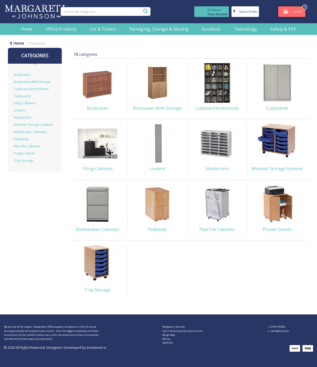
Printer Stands (24, 153)
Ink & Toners (103, 29)
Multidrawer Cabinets (30, 132)
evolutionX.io (96, 347)
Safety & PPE (283, 29)
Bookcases (22, 74)
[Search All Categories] (105, 11)
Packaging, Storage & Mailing (158, 29)
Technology (245, 29)
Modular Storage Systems (33, 124)
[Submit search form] (145, 11)
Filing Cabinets (25, 103)
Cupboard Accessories (31, 89)
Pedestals (21, 139)
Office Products (61, 29)
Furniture (211, 29)
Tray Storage (23, 160)
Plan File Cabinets (27, 146)
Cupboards (22, 96)
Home (26, 29)
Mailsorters (22, 117)
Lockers (20, 110)
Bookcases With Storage (32, 82)
